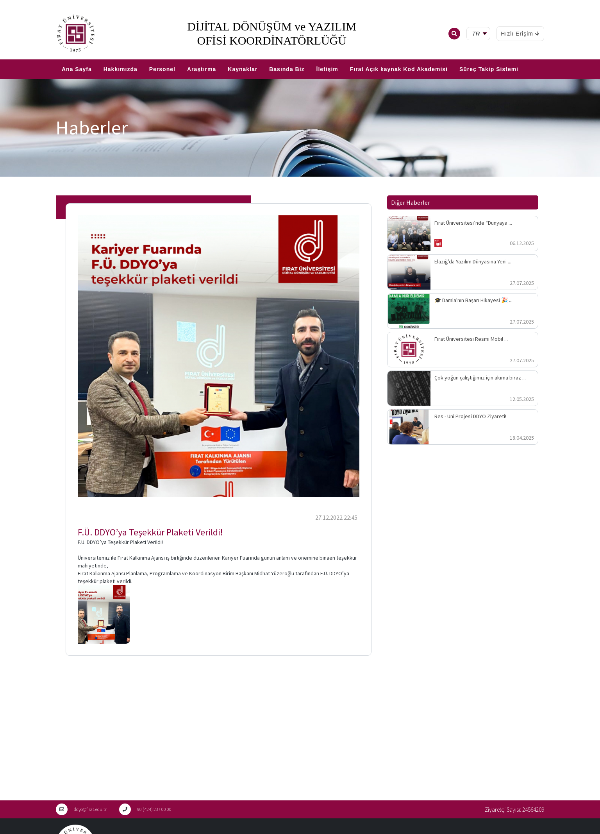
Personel (162, 69)
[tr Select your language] (480, 33)
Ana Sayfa (77, 69)
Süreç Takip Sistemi (488, 69)
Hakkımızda (121, 69)
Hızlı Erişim (520, 33)
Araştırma (201, 69)
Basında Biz (286, 69)
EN (14, 56)
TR (4, 56)
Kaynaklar (242, 69)
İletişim (327, 69)
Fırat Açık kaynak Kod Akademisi (399, 69)
